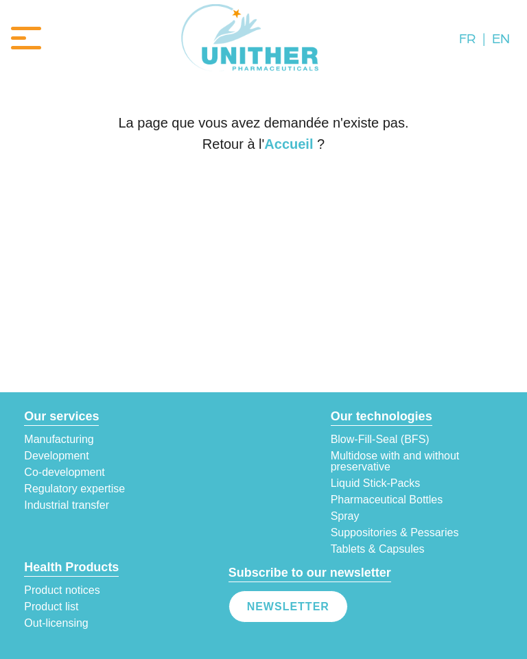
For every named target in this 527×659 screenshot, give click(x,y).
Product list (51, 606)
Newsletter (288, 606)
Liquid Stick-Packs (376, 483)
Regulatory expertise (74, 488)
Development (56, 456)
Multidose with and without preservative (395, 461)
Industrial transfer (66, 505)
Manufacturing (58, 439)
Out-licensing (56, 623)
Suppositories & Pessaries (395, 532)
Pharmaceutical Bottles (387, 499)
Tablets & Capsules (378, 549)
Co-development (64, 472)
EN (501, 37)
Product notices (61, 590)
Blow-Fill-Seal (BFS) (380, 439)
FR (467, 37)
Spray (345, 516)
